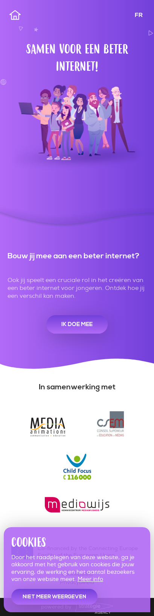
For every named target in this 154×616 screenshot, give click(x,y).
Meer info (90, 579)
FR (139, 15)
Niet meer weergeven (54, 596)
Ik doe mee (77, 324)
